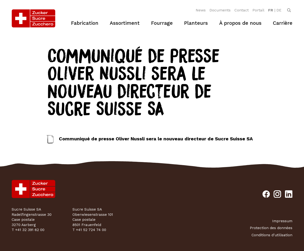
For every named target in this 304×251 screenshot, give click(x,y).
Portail (258, 10)
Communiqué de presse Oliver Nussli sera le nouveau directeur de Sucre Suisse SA (156, 139)
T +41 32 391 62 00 (28, 229)
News (201, 10)
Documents (220, 10)
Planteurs (196, 23)
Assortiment (125, 23)
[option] (270, 10)
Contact (241, 10)
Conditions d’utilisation (272, 235)
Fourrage (162, 23)
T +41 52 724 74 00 (89, 229)
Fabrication (84, 23)
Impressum (282, 221)
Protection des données (271, 228)
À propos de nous (240, 23)
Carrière (282, 23)
